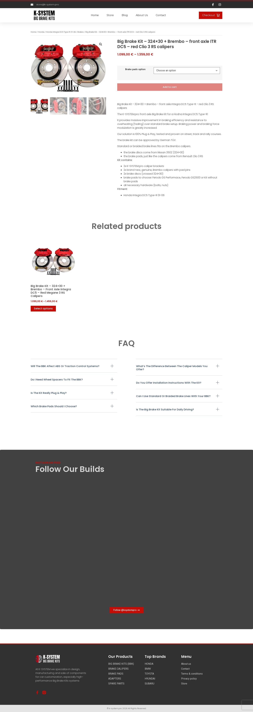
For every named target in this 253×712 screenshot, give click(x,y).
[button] (100, 44)
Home (95, 15)
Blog (125, 15)
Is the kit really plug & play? (49, 393)
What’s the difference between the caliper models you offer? (171, 368)
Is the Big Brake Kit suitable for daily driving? (165, 410)
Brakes (80, 32)
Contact (161, 15)
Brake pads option (135, 69)
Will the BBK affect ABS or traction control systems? (65, 366)
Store (110, 15)
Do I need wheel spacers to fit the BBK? (57, 380)
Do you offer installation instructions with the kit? (168, 383)
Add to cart (169, 87)
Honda (41, 32)
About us (142, 15)
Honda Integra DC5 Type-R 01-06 (61, 32)
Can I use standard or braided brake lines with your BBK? (173, 396)
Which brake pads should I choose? (54, 406)
